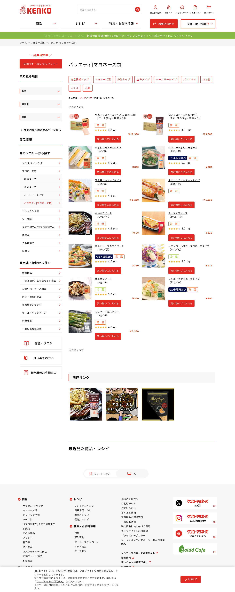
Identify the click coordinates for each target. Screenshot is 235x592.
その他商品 (29, 533)
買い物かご (208, 9)
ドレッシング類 (31, 514)
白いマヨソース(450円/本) (182, 114)
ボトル (75, 88)
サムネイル (108, 97)
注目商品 (27, 547)
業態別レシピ (82, 519)
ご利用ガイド (195, 9)
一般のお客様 (128, 521)
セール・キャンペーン (87, 541)
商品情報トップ (80, 79)
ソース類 (27, 519)
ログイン (169, 9)
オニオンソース (103, 278)
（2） (115, 163)
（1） (188, 228)
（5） (115, 261)
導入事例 (79, 537)
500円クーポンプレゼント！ (40, 64)
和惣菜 (26, 528)
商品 (39, 23)
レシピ (80, 23)
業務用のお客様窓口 (132, 517)
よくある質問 (128, 512)
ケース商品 (80, 551)
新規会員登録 (155, 9)
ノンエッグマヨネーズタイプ (184, 278)
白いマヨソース (103, 213)
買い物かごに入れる (108, 139)
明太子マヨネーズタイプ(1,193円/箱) (115, 114)
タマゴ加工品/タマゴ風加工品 (39, 524)
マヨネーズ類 (103, 79)
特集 (77, 532)
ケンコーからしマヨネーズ (182, 147)
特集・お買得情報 (121, 23)
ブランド (27, 537)
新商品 (26, 542)
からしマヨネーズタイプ (108, 147)
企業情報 (126, 557)
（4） (115, 130)
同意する (190, 579)
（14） (189, 130)
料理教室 (27, 560)
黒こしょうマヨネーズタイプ (184, 180)
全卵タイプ (143, 79)
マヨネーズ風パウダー (107, 311)
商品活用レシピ (83, 510)
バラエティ (189, 79)
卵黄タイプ (123, 79)
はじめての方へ (182, 9)
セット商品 (81, 546)
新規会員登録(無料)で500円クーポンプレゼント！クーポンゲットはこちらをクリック (140, 36)
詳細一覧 (98, 97)
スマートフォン (102, 473)
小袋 (87, 88)
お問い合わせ (128, 508)
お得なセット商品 (32, 556)
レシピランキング (84, 505)
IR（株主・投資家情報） (134, 562)
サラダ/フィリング (33, 505)
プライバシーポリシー (133, 535)
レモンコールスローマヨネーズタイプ (188, 246)
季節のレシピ (82, 514)
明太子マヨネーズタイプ (108, 180)
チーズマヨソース (178, 213)
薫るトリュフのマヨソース (109, 246)
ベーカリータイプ (166, 79)
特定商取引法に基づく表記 (135, 526)
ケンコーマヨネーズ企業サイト (138, 553)
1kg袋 (206, 79)
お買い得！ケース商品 (35, 551)
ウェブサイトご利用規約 (134, 531)
